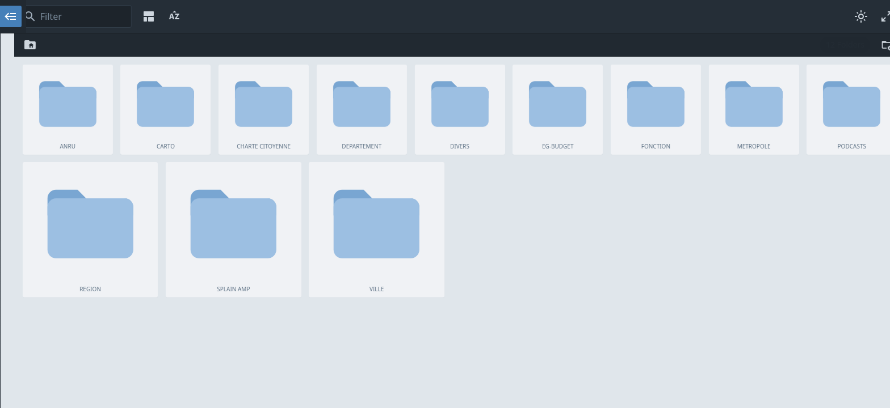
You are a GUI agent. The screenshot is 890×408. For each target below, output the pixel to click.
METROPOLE (98, 144)
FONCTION (98, 131)
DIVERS (98, 103)
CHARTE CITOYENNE (98, 76)
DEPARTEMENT (98, 90)
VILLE (98, 199)
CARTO (98, 63)
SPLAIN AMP (98, 185)
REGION (98, 171)
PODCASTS (98, 158)
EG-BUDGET (98, 117)
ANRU (98, 49)
